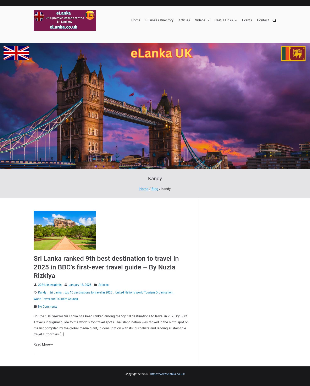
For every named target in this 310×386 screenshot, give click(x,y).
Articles (184, 20)
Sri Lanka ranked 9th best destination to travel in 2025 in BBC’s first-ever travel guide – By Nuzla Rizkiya (106, 267)
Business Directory (159, 20)
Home (135, 20)
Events (247, 20)
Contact (263, 20)
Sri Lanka (55, 292)
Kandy (42, 292)
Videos (202, 20)
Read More (43, 344)
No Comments (47, 306)
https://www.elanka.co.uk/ (167, 374)
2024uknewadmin (50, 284)
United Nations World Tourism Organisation (144, 292)
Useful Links (226, 20)
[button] (207, 20)
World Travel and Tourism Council (56, 299)
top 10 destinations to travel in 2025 (88, 292)
